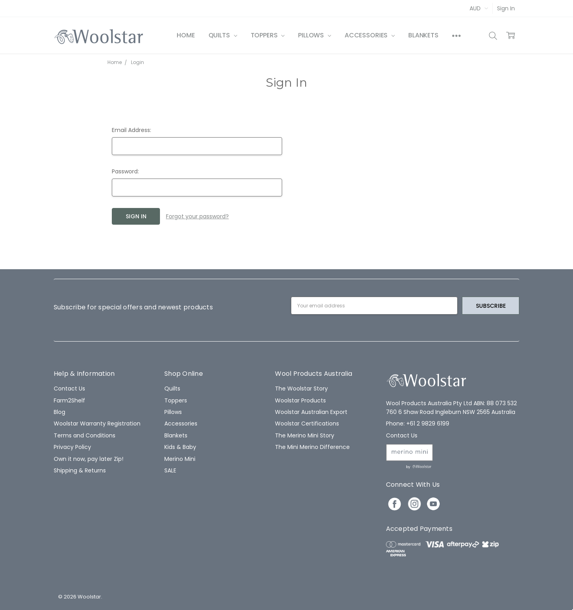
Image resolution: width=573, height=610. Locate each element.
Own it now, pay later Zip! (88, 459)
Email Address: (131, 130)
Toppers (268, 35)
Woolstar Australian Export (311, 412)
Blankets (423, 35)
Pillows (314, 35)
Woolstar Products (300, 400)
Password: (125, 171)
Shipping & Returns (80, 470)
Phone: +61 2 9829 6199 (417, 423)
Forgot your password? (197, 216)
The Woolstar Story (301, 388)
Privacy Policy (72, 447)
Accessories (370, 35)
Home (186, 35)
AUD (479, 8)
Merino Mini (179, 459)
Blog (59, 412)
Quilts (223, 35)
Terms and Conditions (84, 435)
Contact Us (69, 388)
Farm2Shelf (69, 400)
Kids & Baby (180, 447)
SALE (170, 470)
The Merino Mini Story (304, 435)
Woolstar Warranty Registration (97, 423)
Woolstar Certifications (307, 423)
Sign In (506, 8)
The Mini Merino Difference (312, 447)
